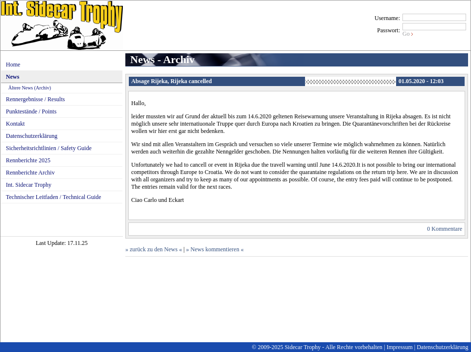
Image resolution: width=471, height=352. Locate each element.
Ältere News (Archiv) (29, 87)
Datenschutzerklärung (31, 135)
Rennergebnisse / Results (35, 99)
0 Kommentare (444, 228)
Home (13, 64)
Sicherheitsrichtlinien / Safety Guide (49, 148)
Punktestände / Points (31, 111)
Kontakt (15, 123)
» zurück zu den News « (153, 249)
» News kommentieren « (215, 249)
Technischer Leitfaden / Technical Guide (53, 197)
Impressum (399, 347)
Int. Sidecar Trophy (28, 184)
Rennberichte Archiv (30, 172)
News (12, 76)
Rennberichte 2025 (28, 160)
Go (406, 33)
